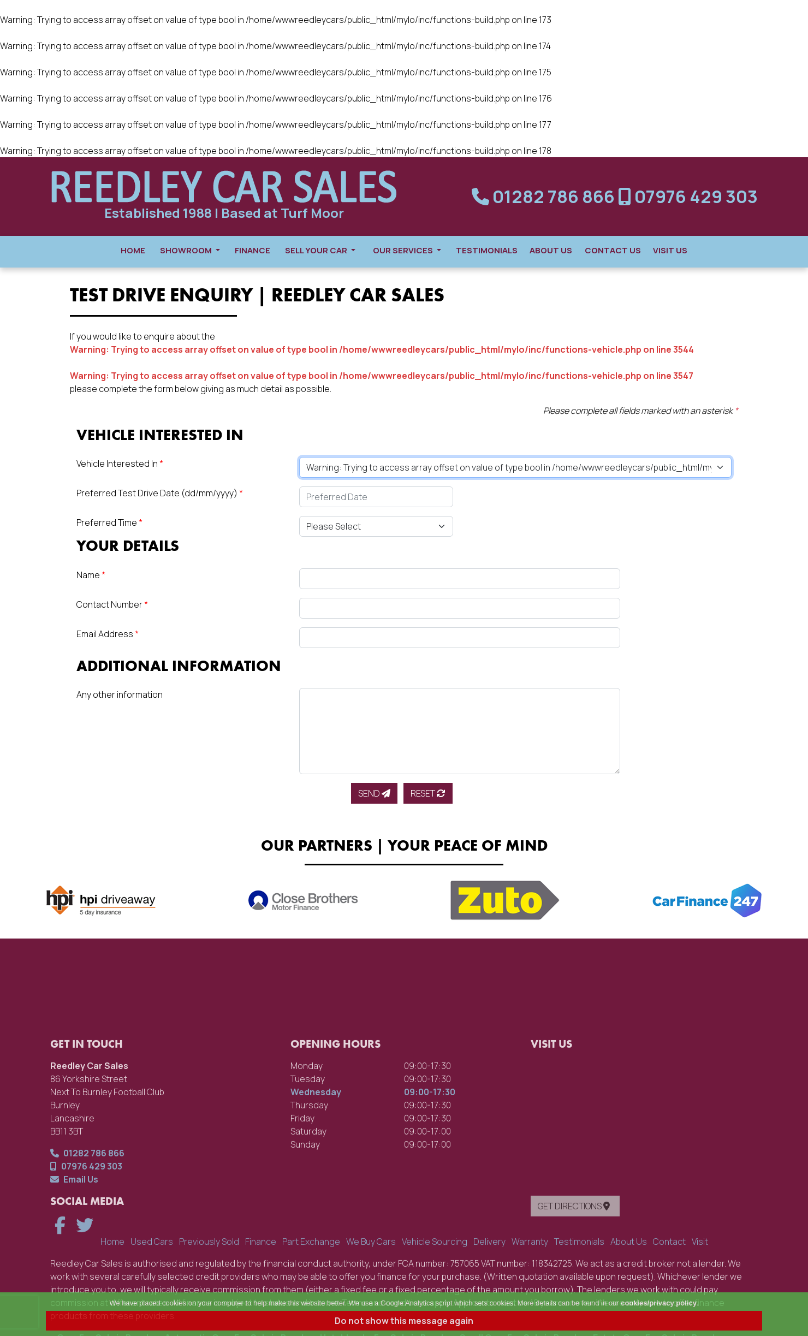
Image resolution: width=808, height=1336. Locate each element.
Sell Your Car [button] (320, 250)
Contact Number (112, 604)
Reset (428, 793)
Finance (252, 250)
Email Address (107, 634)
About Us (551, 250)
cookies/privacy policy (659, 1303)
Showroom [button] (190, 250)
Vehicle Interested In (119, 464)
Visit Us (670, 250)
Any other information (119, 694)
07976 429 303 (688, 197)
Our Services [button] (407, 250)
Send (374, 793)
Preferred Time (109, 522)
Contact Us (613, 250)
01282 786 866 (545, 197)
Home (133, 250)
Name (90, 575)
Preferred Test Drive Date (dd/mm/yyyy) (159, 493)
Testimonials (487, 250)
